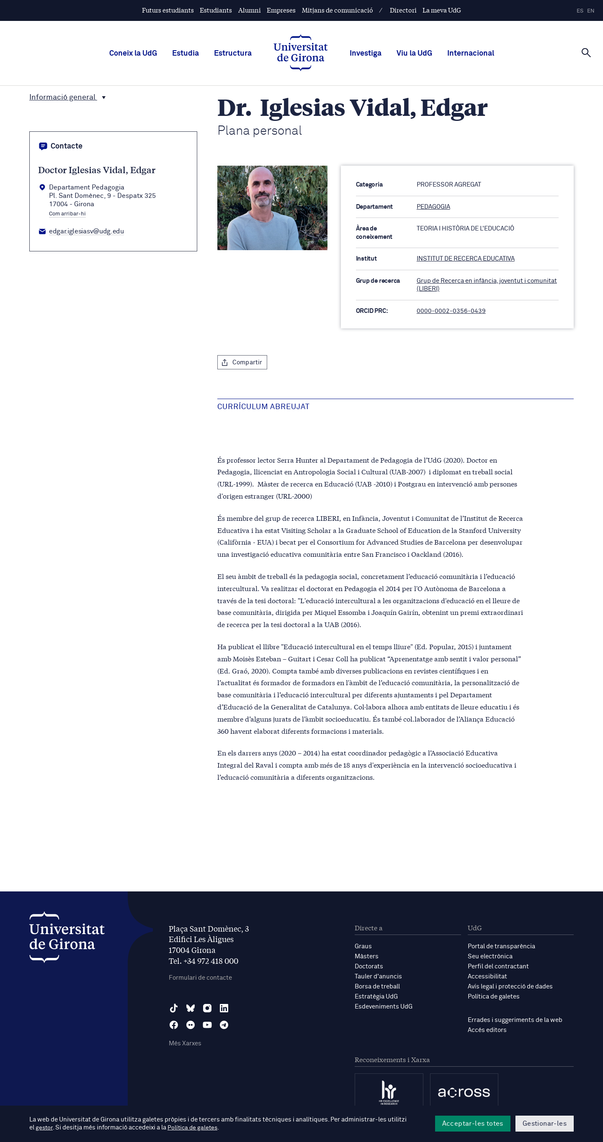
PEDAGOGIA (433, 207)
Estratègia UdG (376, 996)
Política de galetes (494, 996)
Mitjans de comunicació (337, 10)
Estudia (185, 53)
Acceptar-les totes (472, 1123)
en (591, 11)
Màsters (367, 956)
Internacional (470, 53)
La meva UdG (442, 10)
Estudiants (216, 10)
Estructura (233, 53)
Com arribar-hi (67, 214)
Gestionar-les (545, 1123)
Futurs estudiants (168, 10)
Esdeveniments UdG (383, 1007)
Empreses (281, 10)
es (580, 11)
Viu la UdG (414, 53)
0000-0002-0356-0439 (451, 311)
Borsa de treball (377, 986)
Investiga (365, 53)
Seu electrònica (490, 956)
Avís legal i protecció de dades (510, 986)
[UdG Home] (300, 53)
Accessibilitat (487, 976)
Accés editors (487, 1030)
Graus (363, 946)
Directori (403, 10)
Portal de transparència (501, 946)
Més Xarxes (185, 1043)
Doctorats (369, 966)
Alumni (249, 10)
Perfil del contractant (498, 966)
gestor (45, 1128)
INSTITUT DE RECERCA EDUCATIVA (466, 259)
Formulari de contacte (200, 978)
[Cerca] (586, 52)
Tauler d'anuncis (378, 976)
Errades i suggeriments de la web (515, 1020)
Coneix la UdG (133, 53)
